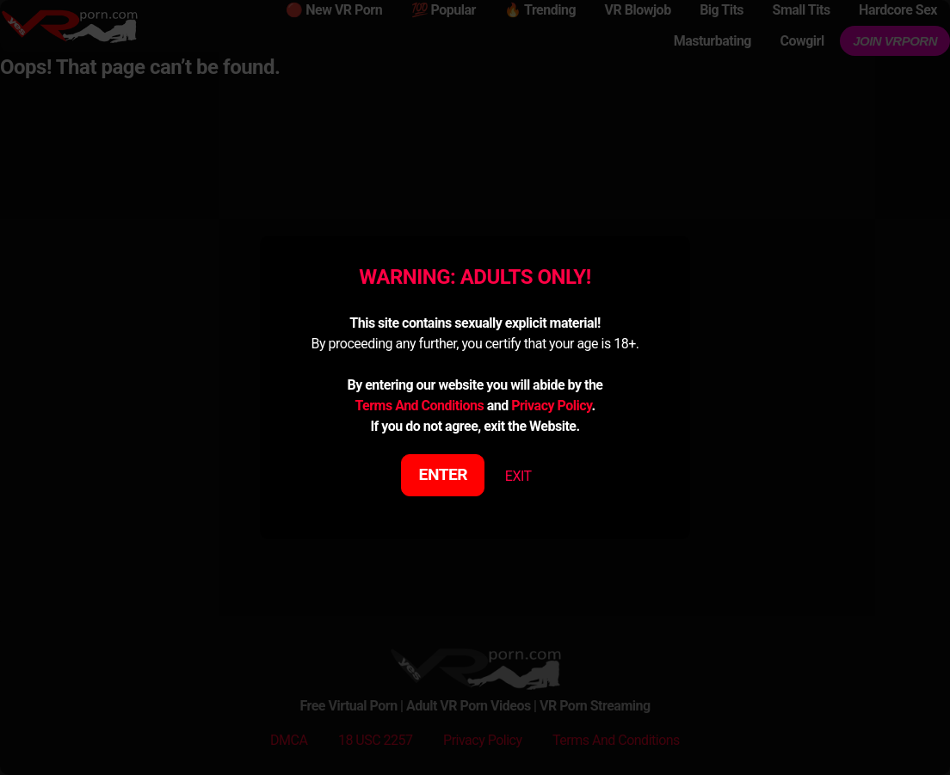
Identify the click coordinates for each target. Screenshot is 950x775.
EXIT (518, 476)
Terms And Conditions (419, 405)
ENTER (443, 474)
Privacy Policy (551, 405)
